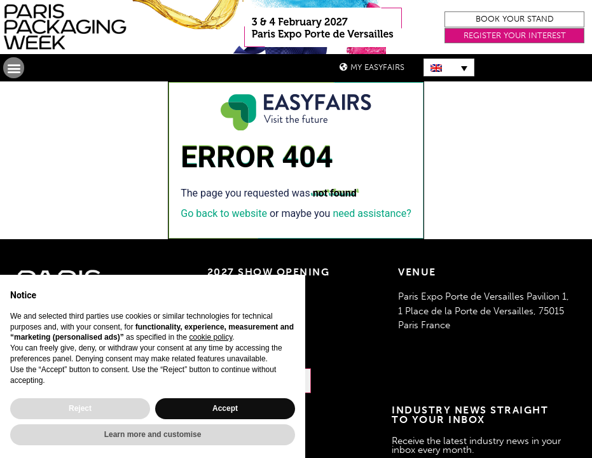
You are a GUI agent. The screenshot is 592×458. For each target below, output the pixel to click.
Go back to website (224, 213)
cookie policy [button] (210, 337)
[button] (514, 19)
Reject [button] (80, 408)
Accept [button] (225, 408)
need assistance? (372, 213)
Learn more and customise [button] (153, 434)
